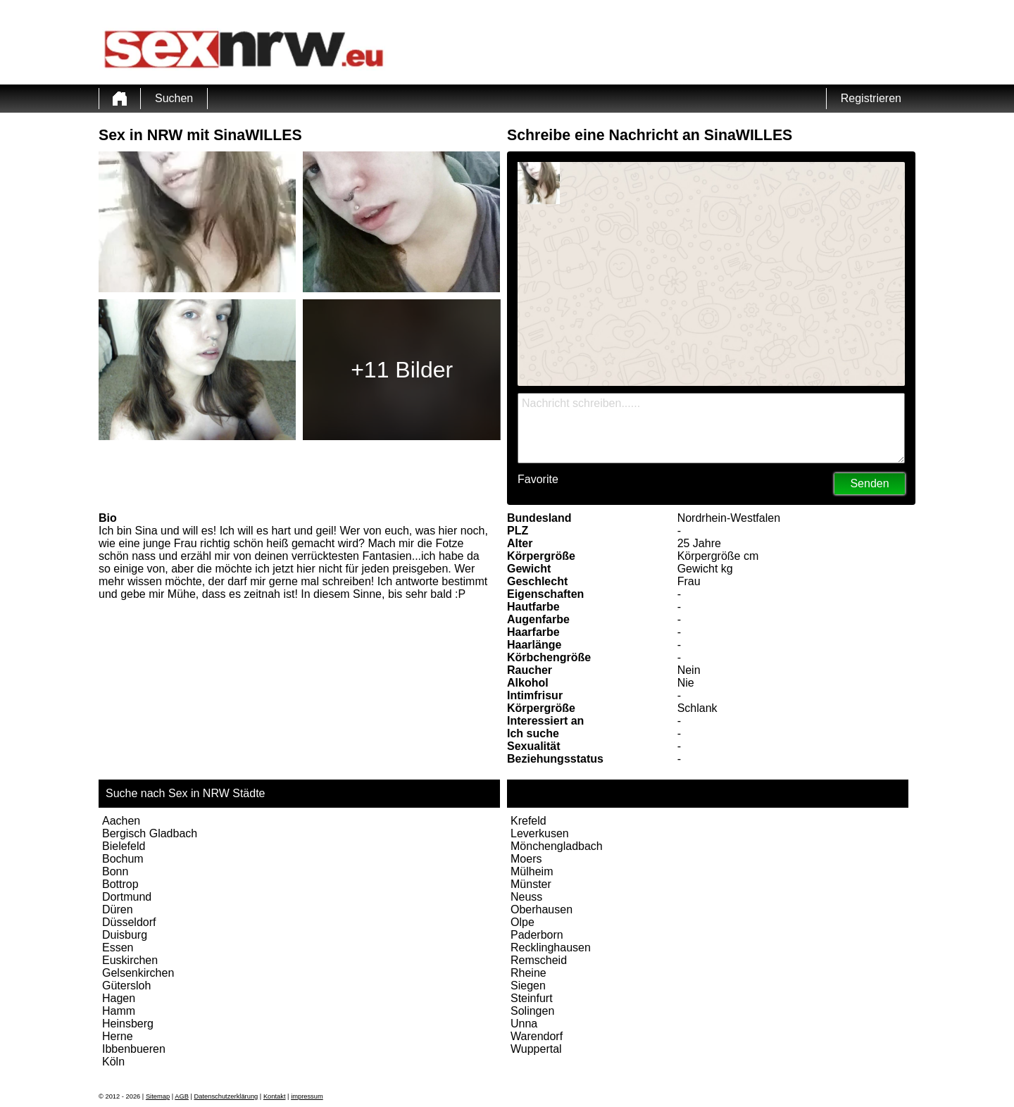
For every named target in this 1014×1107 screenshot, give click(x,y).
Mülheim (532, 871)
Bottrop (120, 884)
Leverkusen (540, 833)
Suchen (174, 98)
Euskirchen (130, 960)
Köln (113, 1062)
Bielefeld (123, 846)
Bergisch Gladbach (149, 833)
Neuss (526, 897)
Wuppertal (536, 1049)
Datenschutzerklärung (226, 1096)
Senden (869, 483)
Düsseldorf (129, 922)
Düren (117, 909)
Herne (117, 1036)
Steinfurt (532, 998)
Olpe (522, 922)
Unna (524, 1024)
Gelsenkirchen (138, 973)
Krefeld (528, 821)
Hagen (118, 998)
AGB (182, 1096)
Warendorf (537, 1036)
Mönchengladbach (557, 846)
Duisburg (124, 935)
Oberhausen (541, 909)
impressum (307, 1096)
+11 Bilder (402, 369)
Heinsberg (128, 1024)
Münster (531, 884)
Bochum (123, 859)
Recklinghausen (551, 947)
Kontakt (274, 1096)
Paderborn (537, 935)
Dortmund (126, 897)
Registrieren (871, 98)
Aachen (121, 821)
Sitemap (158, 1096)
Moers (526, 859)
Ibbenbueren (133, 1049)
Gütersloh (126, 986)
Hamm (118, 1011)
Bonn (115, 871)
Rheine (528, 973)
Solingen (532, 1011)
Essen (117, 947)
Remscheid (539, 960)
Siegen (528, 986)
